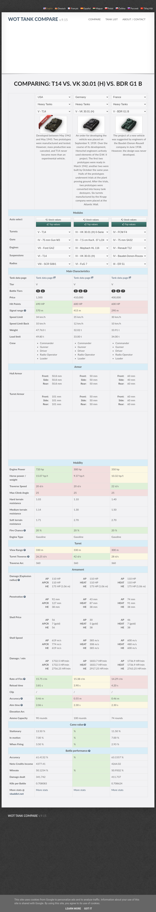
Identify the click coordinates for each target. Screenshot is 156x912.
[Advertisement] (78, 49)
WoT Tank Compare (38, 19)
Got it (88, 908)
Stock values (53, 219)
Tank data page (46, 277)
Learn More (73, 908)
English (48, 8)
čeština (120, 8)
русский (133, 8)
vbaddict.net (17, 793)
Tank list (111, 19)
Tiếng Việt (147, 8)
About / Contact (133, 19)
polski (109, 8)
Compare (94, 19)
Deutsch (60, 8)
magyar (98, 8)
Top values (53, 224)
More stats (42, 789)
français (73, 8)
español (86, 8)
